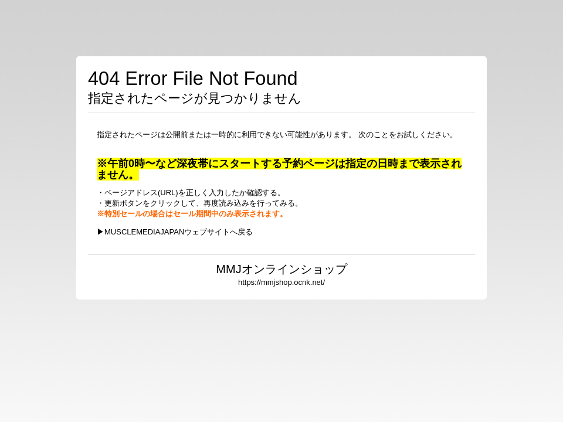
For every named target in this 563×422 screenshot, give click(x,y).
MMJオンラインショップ (281, 269)
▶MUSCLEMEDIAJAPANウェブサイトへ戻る (175, 231)
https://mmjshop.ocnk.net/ (281, 282)
